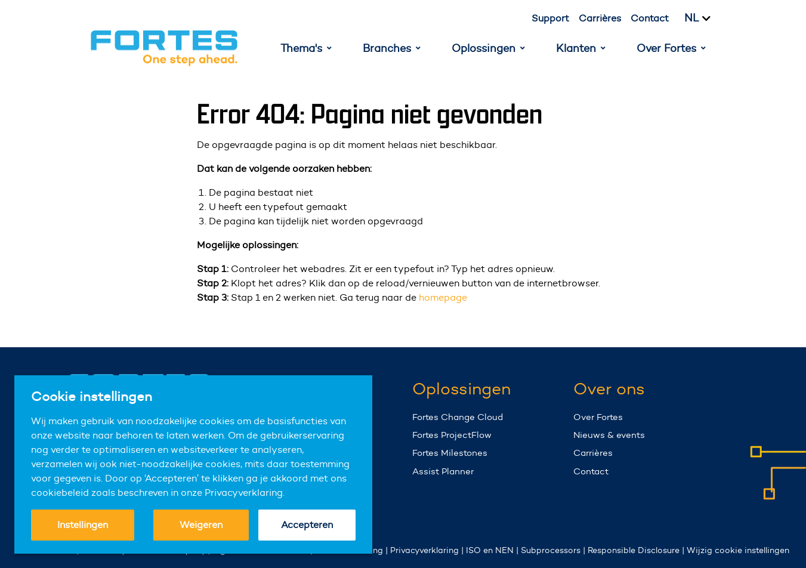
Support (550, 18)
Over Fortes (598, 416)
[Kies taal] (705, 18)
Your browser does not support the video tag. (761, 485)
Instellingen (82, 524)
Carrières (600, 18)
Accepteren (307, 524)
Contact (650, 18)
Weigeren (201, 524)
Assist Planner (443, 471)
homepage (443, 297)
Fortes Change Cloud (457, 416)
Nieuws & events (609, 434)
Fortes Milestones (449, 452)
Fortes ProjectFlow (452, 434)
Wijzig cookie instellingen (738, 550)
